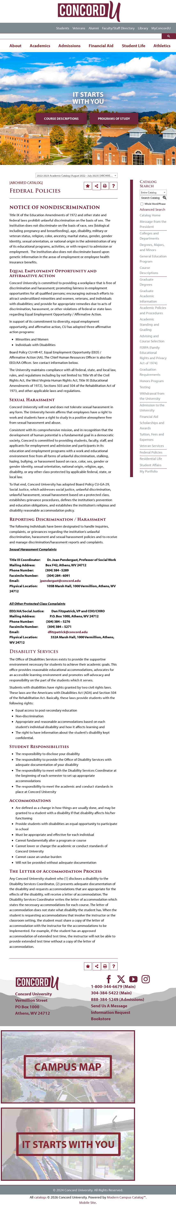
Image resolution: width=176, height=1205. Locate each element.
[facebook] (109, 979)
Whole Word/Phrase (155, 203)
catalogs (40, 1197)
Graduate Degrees (146, 282)
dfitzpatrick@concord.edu (68, 632)
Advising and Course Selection (152, 338)
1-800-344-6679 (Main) (113, 986)
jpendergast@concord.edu (60, 580)
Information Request (110, 1012)
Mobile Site (87, 1202)
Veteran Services (152, 445)
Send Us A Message (109, 1005)
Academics (40, 45)
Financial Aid (101, 45)
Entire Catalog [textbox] (148, 192)
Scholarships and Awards (152, 425)
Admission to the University (152, 407)
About (15, 45)
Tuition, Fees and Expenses (152, 437)
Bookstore (101, 1018)
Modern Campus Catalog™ (126, 1197)
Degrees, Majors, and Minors (152, 247)
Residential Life (151, 458)
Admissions (69, 45)
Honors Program (152, 381)
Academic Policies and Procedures (153, 310)
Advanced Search (152, 209)
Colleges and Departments (149, 236)
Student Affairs (150, 465)
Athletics (161, 45)
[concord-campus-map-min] (68, 1033)
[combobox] (77, 175)
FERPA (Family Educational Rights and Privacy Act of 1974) (153, 355)
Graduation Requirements (150, 372)
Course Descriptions (61, 119)
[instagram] (146, 979)
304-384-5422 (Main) (111, 992)
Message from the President (153, 224)
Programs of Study (114, 119)
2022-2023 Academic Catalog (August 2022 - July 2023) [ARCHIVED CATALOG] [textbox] (77, 175)
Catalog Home (150, 215)
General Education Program (153, 259)
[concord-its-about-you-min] (68, 1110)
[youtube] (133, 979)
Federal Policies (151, 452)
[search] (81, 36)
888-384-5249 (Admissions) (117, 999)
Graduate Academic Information (148, 296)
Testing (145, 387)
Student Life (133, 45)
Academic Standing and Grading (149, 324)
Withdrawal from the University (152, 396)
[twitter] (121, 979)
